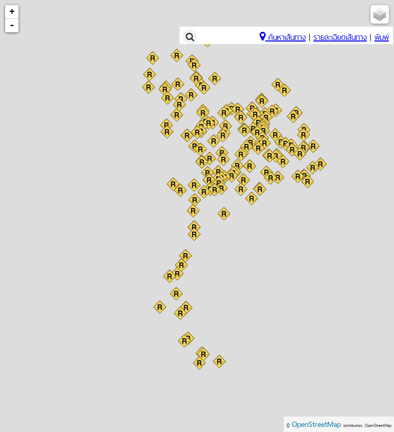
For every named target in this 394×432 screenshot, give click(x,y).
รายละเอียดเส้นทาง (340, 37)
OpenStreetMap (316, 424)
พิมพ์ (382, 37)
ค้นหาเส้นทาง (283, 37)
